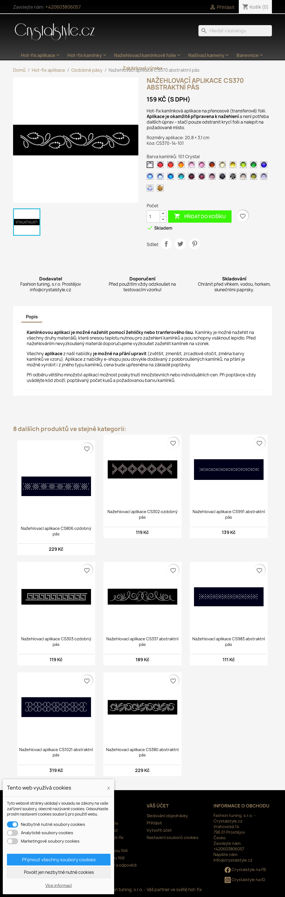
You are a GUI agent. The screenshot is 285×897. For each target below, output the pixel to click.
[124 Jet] (223, 177)
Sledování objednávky (167, 815)
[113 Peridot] (244, 166)
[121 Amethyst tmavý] (192, 177)
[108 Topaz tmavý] (213, 166)
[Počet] (153, 216)
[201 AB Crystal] (151, 189)
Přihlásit (154, 823)
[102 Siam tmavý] (161, 166)
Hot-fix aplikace (41, 55)
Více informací (58, 885)
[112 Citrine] (234, 166)
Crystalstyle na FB (245, 869)
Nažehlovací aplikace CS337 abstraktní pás (142, 641)
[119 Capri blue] (171, 177)
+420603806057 (63, 7)
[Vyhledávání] (235, 30)
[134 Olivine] (254, 177)
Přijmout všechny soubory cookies (59, 860)
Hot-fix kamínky (87, 55)
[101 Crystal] (151, 166)
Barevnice (250, 55)
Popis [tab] (32, 317)
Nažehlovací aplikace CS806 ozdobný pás (56, 531)
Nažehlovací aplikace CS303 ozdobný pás (56, 641)
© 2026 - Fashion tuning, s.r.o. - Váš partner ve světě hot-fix (142, 890)
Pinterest (194, 243)
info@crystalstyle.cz (232, 860)
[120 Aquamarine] (182, 177)
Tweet (180, 243)
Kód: (151, 143)
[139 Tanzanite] (265, 177)
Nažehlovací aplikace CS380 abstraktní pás (142, 752)
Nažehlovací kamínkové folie (147, 55)
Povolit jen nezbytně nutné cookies (59, 872)
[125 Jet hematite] (234, 177)
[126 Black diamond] (244, 177)
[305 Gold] (161, 189)
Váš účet (158, 806)
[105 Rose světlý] (192, 166)
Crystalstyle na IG (245, 879)
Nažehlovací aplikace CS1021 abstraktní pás (56, 752)
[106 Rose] (202, 166)
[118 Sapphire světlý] (161, 177)
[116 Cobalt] (265, 166)
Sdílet (166, 243)
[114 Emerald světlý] (254, 166)
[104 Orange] (182, 166)
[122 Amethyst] (202, 177)
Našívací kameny (209, 55)
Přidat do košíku (200, 216)
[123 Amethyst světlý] (213, 177)
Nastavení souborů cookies (172, 837)
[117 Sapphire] (151, 177)
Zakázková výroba (142, 68)
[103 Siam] (171, 166)
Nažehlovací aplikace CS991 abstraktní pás (229, 514)
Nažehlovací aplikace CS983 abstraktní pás (228, 641)
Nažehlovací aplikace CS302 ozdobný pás (142, 514)
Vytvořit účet (159, 830)
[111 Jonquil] (223, 166)
